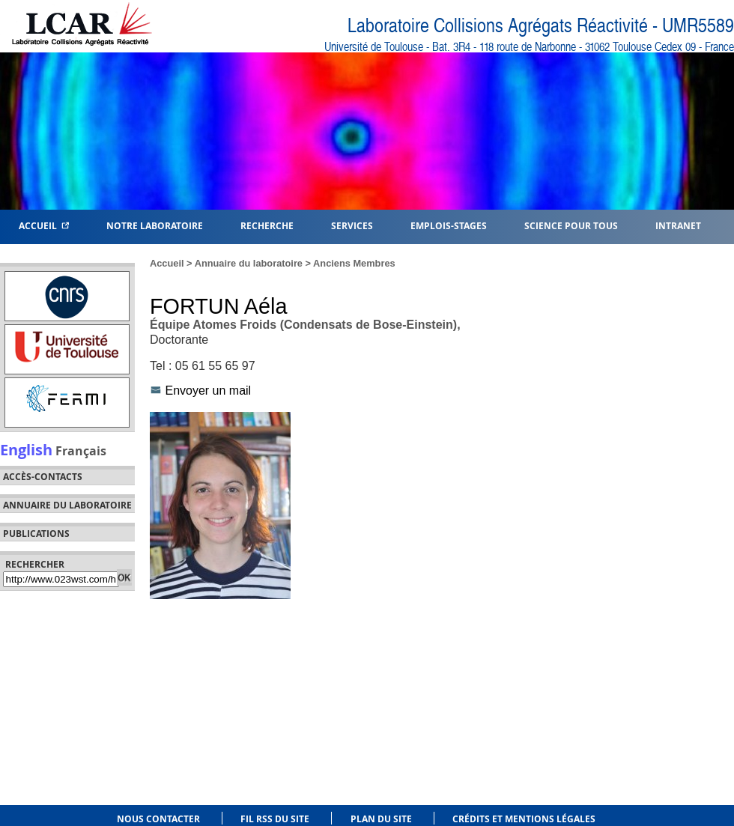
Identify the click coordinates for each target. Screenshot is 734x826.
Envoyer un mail (208, 390)
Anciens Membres (354, 263)
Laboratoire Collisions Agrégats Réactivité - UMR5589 (541, 25)
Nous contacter (158, 819)
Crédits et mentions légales (523, 819)
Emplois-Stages (448, 225)
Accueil (44, 225)
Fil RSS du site (274, 819)
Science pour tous (571, 225)
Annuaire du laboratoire (67, 505)
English (26, 449)
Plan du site (381, 819)
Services (352, 225)
